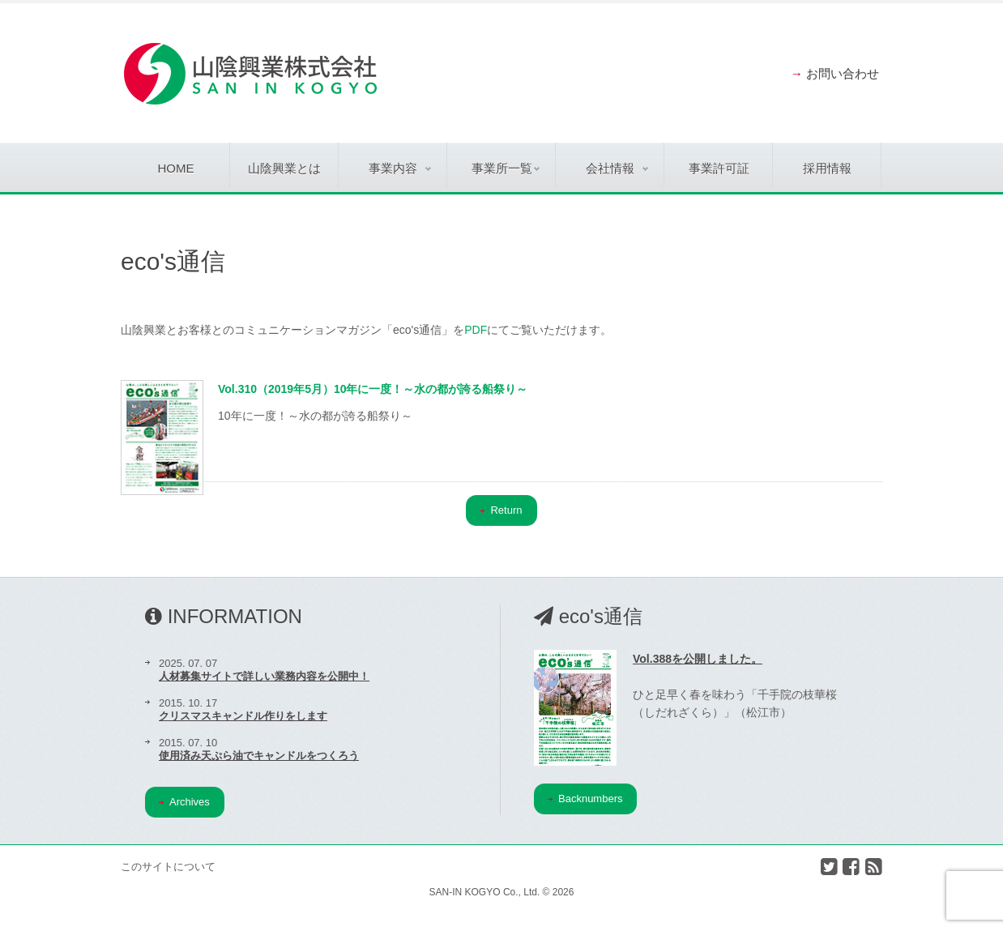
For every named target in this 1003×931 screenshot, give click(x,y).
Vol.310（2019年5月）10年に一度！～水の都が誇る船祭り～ (373, 388)
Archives (184, 802)
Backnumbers (585, 798)
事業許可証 (719, 168)
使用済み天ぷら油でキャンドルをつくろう (259, 755)
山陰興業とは (284, 168)
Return (501, 510)
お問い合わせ (842, 73)
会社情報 (617, 168)
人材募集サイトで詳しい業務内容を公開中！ (264, 676)
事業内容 (400, 168)
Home (176, 168)
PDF (475, 329)
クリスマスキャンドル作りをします (243, 716)
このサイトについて (168, 867)
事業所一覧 (506, 168)
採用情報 (827, 168)
